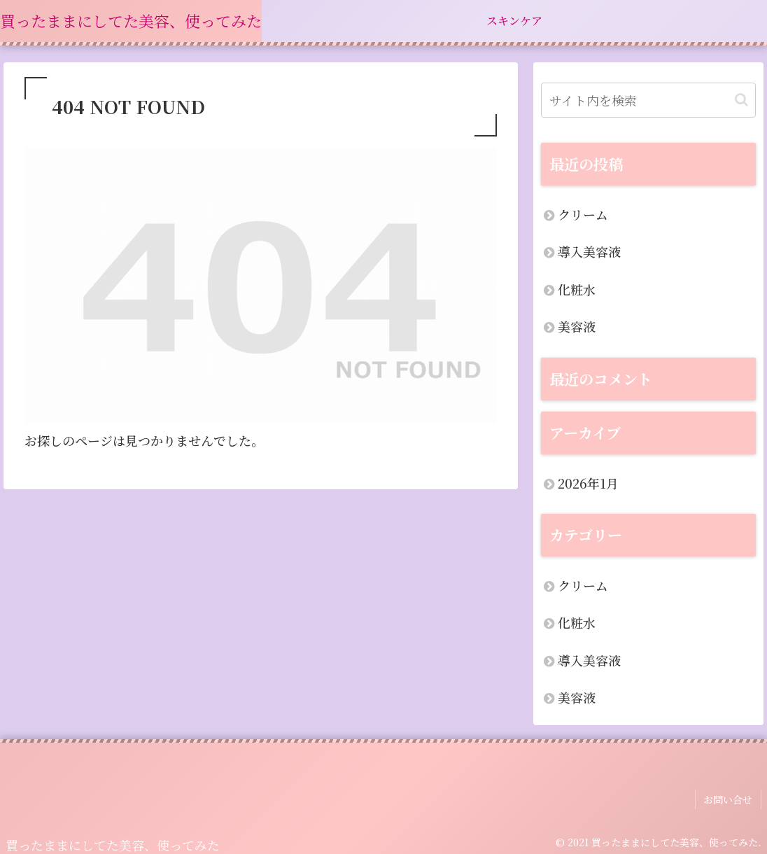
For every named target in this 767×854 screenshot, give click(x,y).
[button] (741, 100)
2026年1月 (588, 483)
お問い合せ (729, 798)
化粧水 (577, 289)
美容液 (577, 326)
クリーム (583, 214)
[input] (648, 100)
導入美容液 (589, 251)
